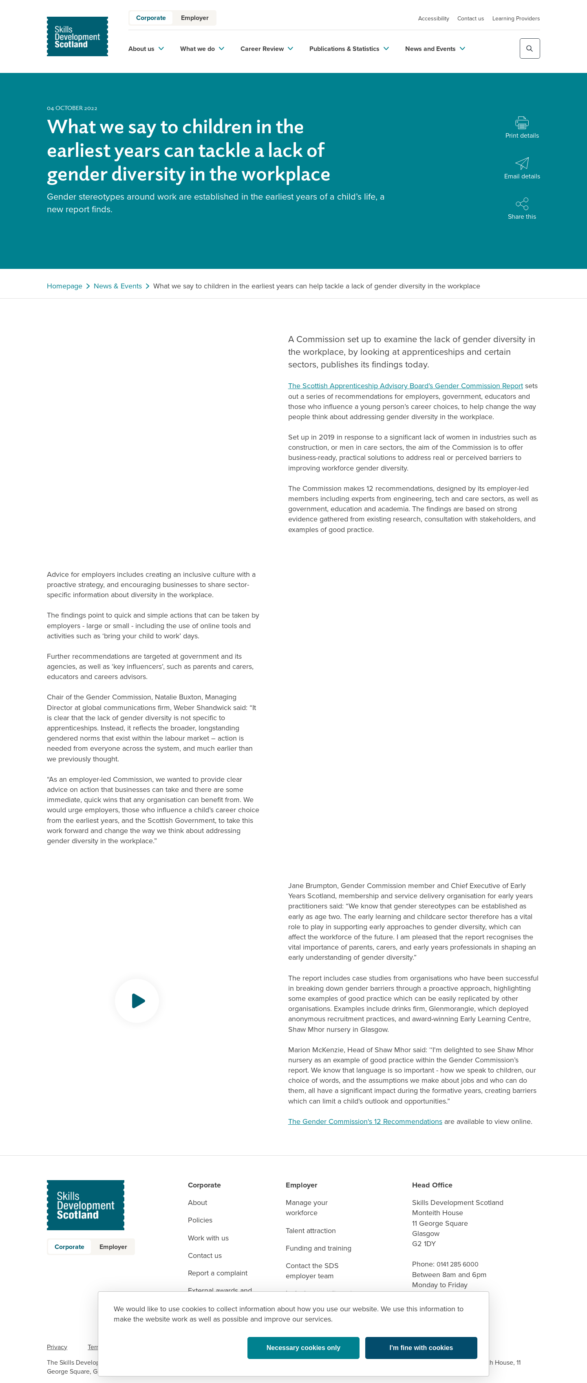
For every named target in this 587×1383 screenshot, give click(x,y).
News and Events (435, 48)
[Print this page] (522, 128)
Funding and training (318, 1248)
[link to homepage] (77, 36)
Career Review (267, 48)
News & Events (118, 286)
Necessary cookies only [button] (303, 1347)
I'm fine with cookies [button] (421, 1347)
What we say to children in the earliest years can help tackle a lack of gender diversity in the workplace (316, 286)
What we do (202, 48)
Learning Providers (516, 18)
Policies (200, 1220)
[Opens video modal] (137, 1001)
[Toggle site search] (530, 48)
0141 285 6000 (458, 1264)
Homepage (64, 286)
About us (146, 48)
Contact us (470, 18)
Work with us (208, 1238)
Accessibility (433, 18)
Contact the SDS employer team (312, 1271)
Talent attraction (311, 1231)
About (197, 1203)
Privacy (57, 1347)
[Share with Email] (522, 169)
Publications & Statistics (349, 48)
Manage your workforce (307, 1208)
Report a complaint (217, 1273)
